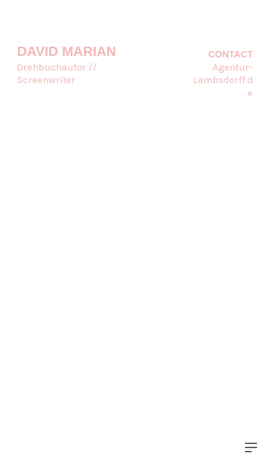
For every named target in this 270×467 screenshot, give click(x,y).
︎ (251, 448)
